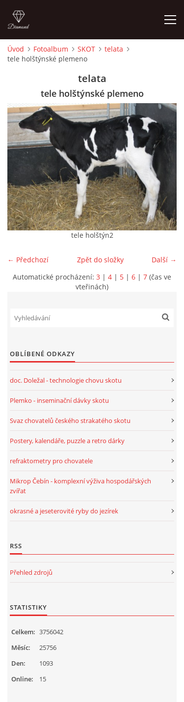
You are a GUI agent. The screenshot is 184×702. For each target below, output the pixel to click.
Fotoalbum (50, 49)
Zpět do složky (100, 259)
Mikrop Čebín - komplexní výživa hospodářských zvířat (80, 486)
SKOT (86, 49)
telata (114, 49)
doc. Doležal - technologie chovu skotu (66, 380)
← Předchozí (28, 259)
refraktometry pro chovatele (51, 460)
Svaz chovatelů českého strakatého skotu (70, 420)
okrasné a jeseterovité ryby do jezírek (64, 510)
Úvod (15, 49)
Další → (164, 259)
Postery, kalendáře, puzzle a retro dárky (67, 440)
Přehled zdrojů (31, 572)
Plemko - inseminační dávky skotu (59, 400)
